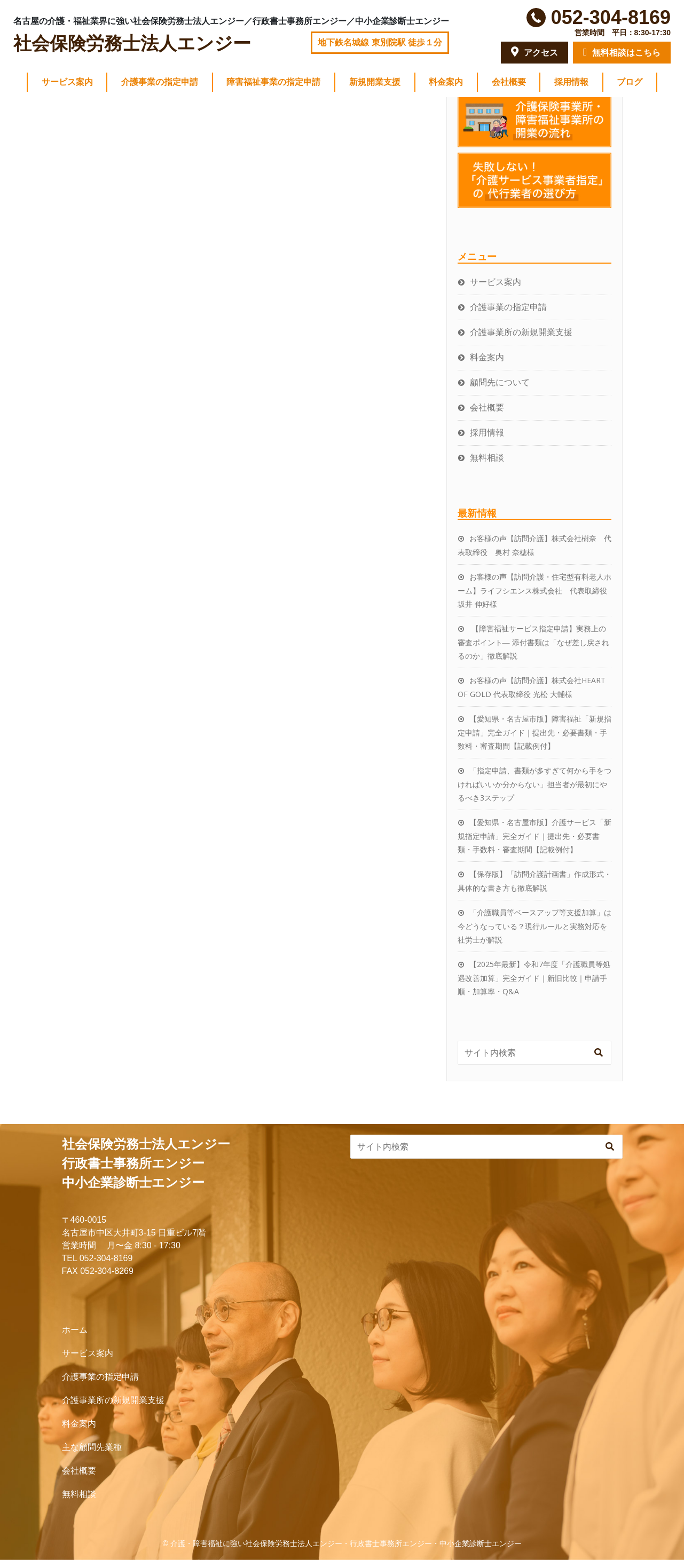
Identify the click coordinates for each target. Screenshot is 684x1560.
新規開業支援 (374, 81)
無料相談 (487, 457)
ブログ (629, 81)
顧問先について (500, 382)
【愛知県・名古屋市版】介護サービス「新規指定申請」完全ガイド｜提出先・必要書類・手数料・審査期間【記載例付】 (534, 835)
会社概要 (509, 81)
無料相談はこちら (622, 52)
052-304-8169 (611, 17)
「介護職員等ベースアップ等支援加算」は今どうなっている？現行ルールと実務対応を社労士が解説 (534, 926)
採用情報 (571, 81)
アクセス (534, 51)
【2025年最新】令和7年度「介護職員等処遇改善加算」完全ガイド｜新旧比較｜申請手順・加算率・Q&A (534, 977)
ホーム (75, 1329)
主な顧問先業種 (92, 1447)
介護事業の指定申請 (159, 81)
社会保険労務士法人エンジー (132, 43)
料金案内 (446, 81)
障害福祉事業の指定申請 (273, 81)
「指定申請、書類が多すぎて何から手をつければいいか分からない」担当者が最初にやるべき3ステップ (534, 784)
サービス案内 (67, 81)
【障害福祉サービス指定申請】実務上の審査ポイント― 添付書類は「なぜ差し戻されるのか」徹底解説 (533, 642)
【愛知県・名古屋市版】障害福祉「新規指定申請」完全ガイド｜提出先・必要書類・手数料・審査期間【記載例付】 (534, 732)
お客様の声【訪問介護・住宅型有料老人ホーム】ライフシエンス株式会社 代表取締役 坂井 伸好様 (536, 590)
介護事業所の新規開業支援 (521, 332)
